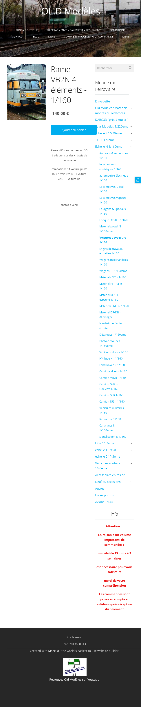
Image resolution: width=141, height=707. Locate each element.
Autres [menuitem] (99, 489)
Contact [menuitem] (18, 36)
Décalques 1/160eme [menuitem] (112, 334)
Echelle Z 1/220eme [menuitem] (108, 133)
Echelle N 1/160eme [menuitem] (108, 147)
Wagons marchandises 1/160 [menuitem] (113, 262)
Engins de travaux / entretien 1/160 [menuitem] (111, 251)
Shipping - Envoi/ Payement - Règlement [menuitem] (74, 30)
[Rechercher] (114, 68)
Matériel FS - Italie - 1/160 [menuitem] (111, 286)
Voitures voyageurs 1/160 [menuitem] (112, 240)
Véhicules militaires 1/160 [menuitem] (111, 410)
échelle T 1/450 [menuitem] (105, 450)
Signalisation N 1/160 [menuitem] (113, 436)
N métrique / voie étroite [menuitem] (110, 325)
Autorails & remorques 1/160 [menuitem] (113, 155)
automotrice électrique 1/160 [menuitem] (113, 178)
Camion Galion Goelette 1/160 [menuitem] (108, 386)
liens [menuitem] (125, 36)
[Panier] (138, 180)
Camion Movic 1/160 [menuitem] (112, 377)
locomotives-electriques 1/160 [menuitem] (110, 166)
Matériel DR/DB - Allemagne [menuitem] (110, 315)
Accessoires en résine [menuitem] (110, 475)
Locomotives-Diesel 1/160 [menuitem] (111, 189)
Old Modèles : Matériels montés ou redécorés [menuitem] (111, 110)
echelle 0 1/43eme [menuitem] (107, 456)
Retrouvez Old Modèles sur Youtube (74, 680)
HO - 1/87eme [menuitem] (104, 443)
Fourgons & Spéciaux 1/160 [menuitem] (112, 211)
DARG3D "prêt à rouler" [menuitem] (111, 120)
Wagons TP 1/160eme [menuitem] (113, 271)
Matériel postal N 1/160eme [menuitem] (110, 229)
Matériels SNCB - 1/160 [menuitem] (114, 306)
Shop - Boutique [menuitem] (27, 30)
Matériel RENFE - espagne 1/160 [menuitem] (109, 297)
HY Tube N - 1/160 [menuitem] (111, 358)
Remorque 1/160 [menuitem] (110, 419)
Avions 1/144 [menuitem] (104, 502)
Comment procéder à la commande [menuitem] (88, 36)
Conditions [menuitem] (117, 30)
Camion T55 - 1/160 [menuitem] (112, 401)
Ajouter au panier (74, 130)
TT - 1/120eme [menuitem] (105, 140)
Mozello (53, 651)
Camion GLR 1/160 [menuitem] (111, 395)
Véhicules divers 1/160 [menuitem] (113, 352)
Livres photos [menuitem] (104, 495)
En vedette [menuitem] (102, 101)
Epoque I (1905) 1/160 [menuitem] (113, 220)
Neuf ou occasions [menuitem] (108, 482)
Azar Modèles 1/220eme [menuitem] (111, 126)
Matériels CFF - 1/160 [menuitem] (112, 277)
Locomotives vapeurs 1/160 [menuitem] (112, 200)
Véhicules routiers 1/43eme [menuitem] (107, 465)
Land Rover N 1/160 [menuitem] (112, 365)
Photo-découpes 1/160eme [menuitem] (109, 343)
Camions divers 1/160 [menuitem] (113, 371)
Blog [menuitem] (36, 36)
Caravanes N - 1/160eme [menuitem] (108, 428)
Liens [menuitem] (51, 36)
